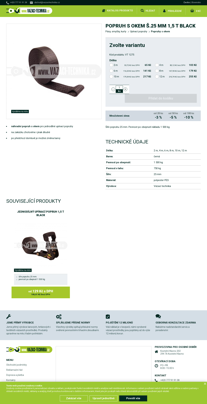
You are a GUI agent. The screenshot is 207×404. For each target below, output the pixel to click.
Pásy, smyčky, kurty (115, 30)
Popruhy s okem (160, 30)
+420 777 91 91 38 (18, 2)
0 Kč (198, 10)
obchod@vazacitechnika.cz (47, 2)
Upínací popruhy (138, 30)
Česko (187, 2)
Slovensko (196, 2)
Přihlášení (174, 10)
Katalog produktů (120, 10)
